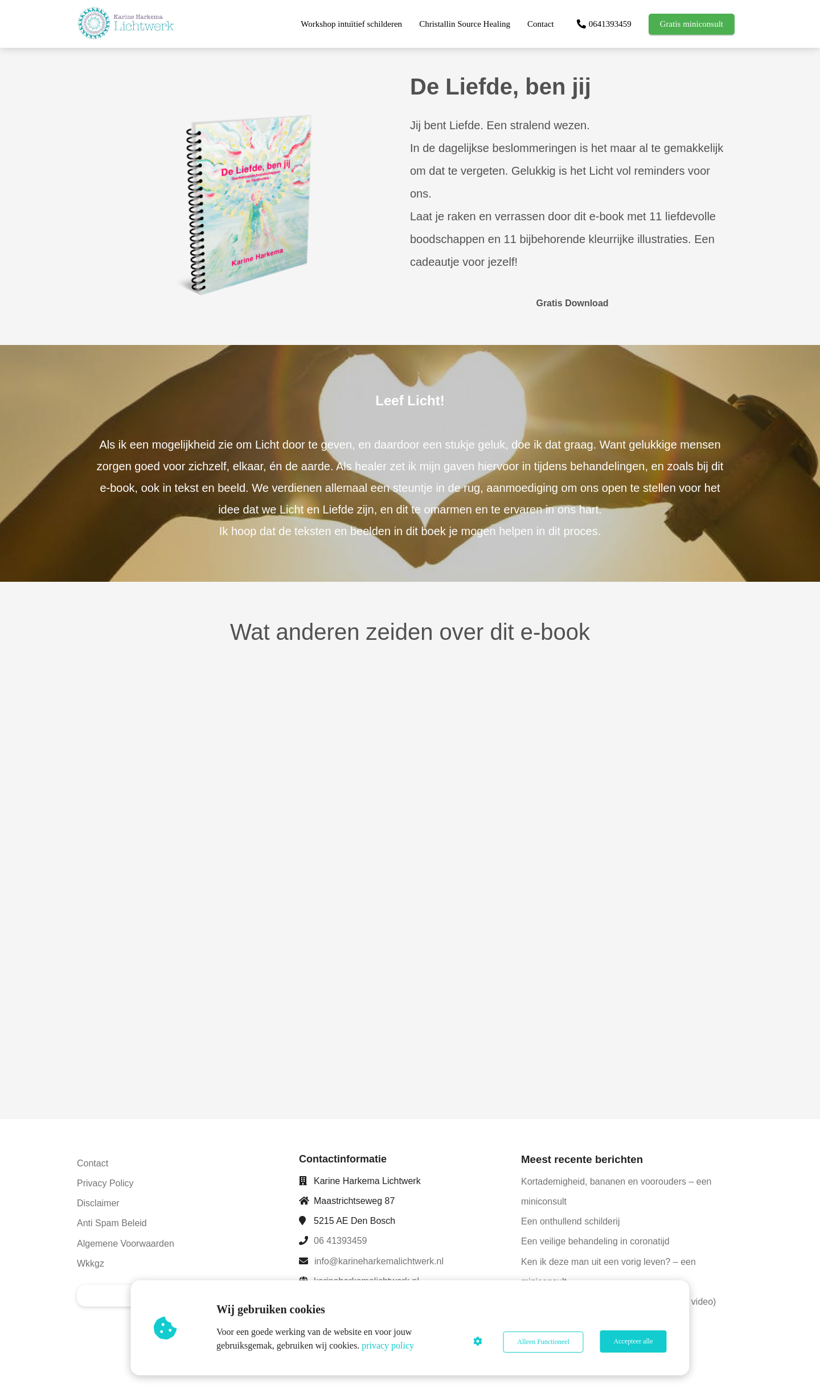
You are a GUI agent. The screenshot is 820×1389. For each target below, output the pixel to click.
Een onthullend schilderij (570, 1221)
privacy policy (389, 1345)
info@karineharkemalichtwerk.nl (379, 1261)
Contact (92, 1163)
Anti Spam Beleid (112, 1223)
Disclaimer (98, 1203)
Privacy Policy (105, 1183)
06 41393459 (340, 1241)
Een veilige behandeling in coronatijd (595, 1241)
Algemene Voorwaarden (125, 1243)
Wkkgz (90, 1263)
